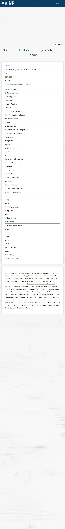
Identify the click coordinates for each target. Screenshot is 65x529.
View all (59, 44)
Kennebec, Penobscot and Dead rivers (41, 284)
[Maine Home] (8, 3)
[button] (32, 27)
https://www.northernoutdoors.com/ (18, 84)
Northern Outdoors (39, 278)
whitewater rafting (11, 278)
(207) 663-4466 (10, 77)
